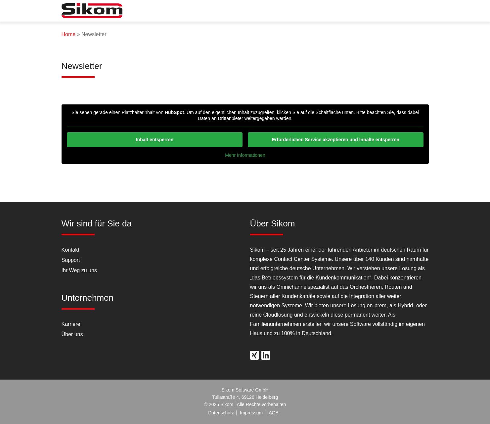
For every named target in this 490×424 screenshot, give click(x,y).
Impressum (251, 412)
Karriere (71, 324)
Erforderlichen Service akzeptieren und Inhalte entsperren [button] (335, 139)
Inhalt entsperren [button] (154, 139)
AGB (274, 412)
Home (69, 34)
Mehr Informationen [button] (245, 155)
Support (71, 260)
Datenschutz (221, 412)
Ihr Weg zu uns (79, 270)
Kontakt (70, 250)
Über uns (72, 334)
